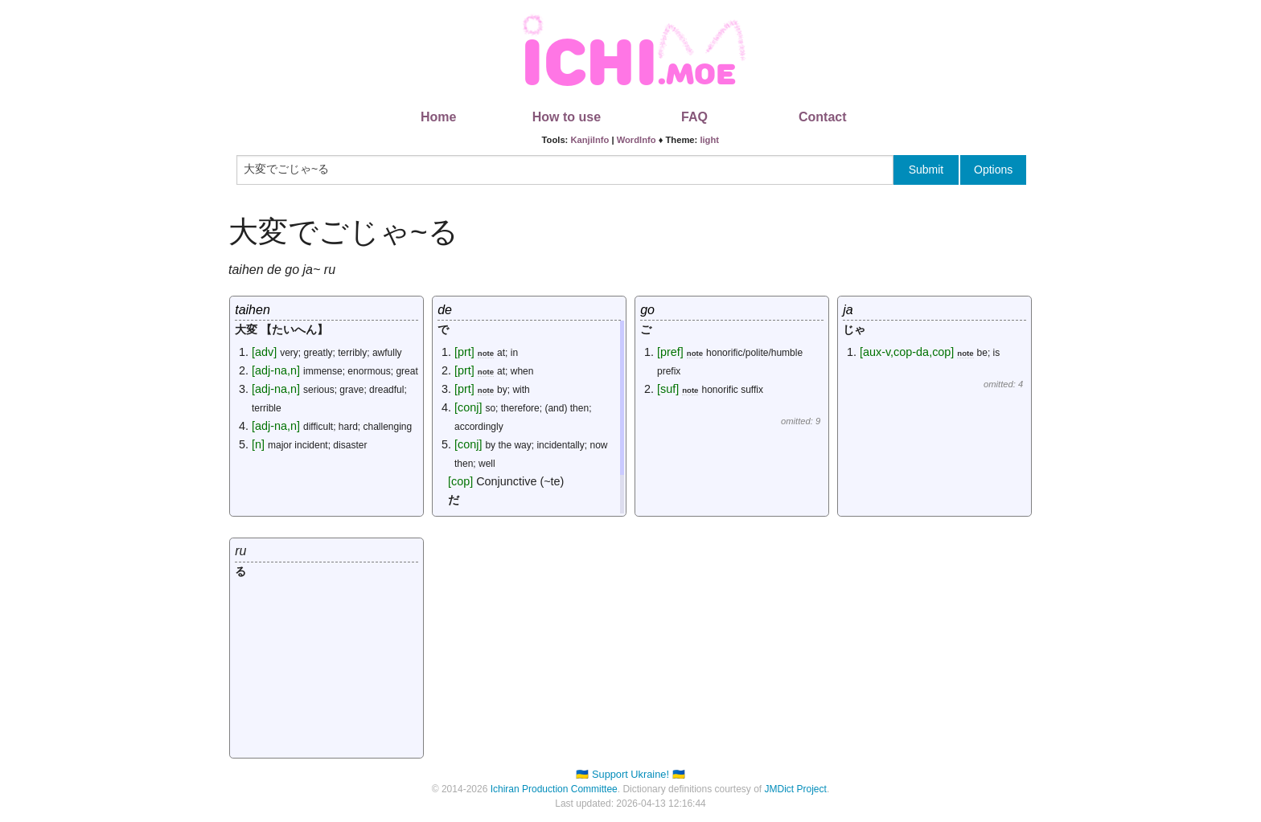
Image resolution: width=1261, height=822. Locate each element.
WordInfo (636, 140)
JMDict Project (796, 789)
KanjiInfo (589, 140)
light (709, 140)
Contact (823, 117)
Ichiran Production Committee (554, 789)
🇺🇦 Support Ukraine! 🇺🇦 (630, 774)
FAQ (694, 117)
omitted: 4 (1003, 384)
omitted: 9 (800, 421)
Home (438, 117)
